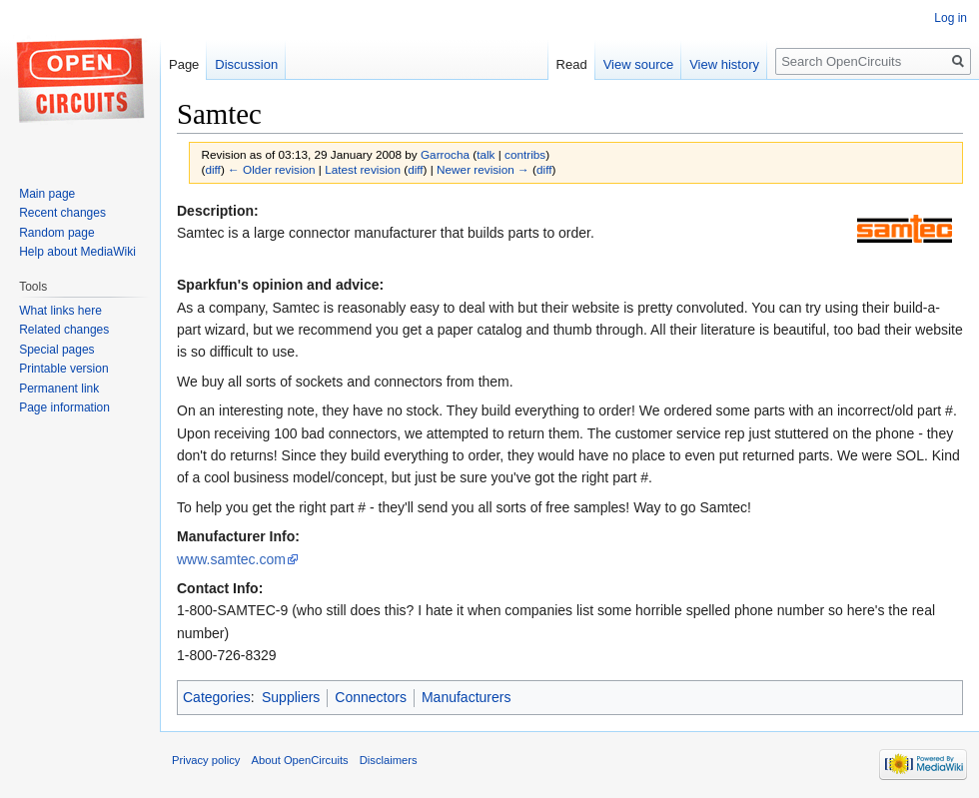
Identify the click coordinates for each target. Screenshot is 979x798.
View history (724, 64)
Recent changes (62, 213)
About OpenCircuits (300, 760)
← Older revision (272, 169)
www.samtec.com (231, 559)
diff (212, 169)
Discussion (246, 64)
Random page (56, 233)
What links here (60, 311)
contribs (524, 154)
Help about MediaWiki (77, 252)
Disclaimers (389, 760)
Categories (217, 697)
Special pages (56, 350)
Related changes (64, 330)
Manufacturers (466, 697)
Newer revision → (483, 169)
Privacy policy (206, 760)
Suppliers (291, 697)
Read (571, 64)
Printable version (63, 369)
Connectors (371, 697)
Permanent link (59, 389)
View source (638, 64)
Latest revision (363, 169)
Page (184, 64)
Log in (950, 18)
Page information (64, 407)
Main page (47, 194)
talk (485, 154)
